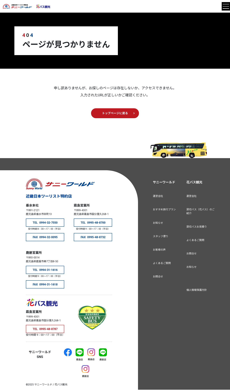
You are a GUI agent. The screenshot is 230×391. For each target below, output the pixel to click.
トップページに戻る (115, 113)
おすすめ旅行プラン (164, 209)
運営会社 (158, 196)
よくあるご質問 (162, 263)
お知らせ (158, 222)
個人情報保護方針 (196, 289)
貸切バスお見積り (196, 226)
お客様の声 (159, 249)
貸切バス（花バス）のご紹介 (200, 211)
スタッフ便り (160, 236)
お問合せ (158, 276)
